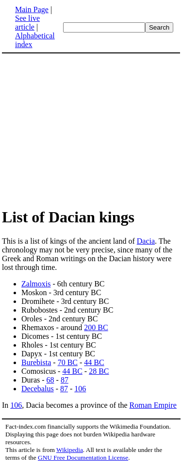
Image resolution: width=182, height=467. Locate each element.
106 (80, 388)
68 (50, 380)
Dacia (146, 241)
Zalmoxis (35, 284)
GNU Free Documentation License (83, 457)
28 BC (99, 371)
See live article (27, 22)
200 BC (96, 327)
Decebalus (37, 388)
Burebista (36, 362)
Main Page (32, 9)
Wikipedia (69, 449)
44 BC (94, 362)
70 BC (68, 362)
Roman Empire (153, 405)
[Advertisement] (91, 130)
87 (64, 380)
